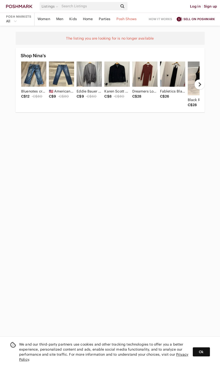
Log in (195, 6)
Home (88, 19)
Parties (104, 19)
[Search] (89, 6)
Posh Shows (126, 19)
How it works (160, 19)
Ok (201, 352)
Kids (73, 19)
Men (59, 19)
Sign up (210, 6)
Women (44, 19)
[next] (200, 84)
